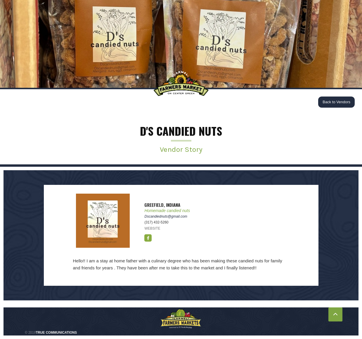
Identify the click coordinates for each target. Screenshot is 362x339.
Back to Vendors (336, 102)
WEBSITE (152, 228)
